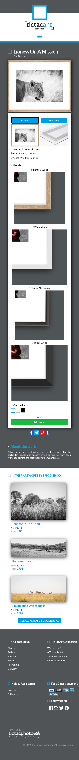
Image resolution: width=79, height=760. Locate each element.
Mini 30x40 (23, 153)
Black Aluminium (39, 287)
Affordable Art (55, 652)
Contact (12, 689)
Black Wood (39, 342)
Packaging (13, 664)
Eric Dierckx (19, 56)
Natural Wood (39, 169)
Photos (11, 648)
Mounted (54, 120)
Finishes (12, 660)
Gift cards (13, 694)
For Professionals (56, 660)
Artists (11, 652)
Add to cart (40, 422)
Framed (25, 120)
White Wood (40, 226)
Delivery (12, 668)
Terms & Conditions (57, 656)
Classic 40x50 (24, 157)
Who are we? (54, 648)
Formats (12, 656)
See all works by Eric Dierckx (39, 620)
